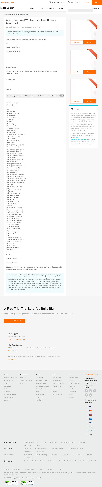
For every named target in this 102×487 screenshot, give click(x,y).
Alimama (61, 473)
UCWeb (89, 473)
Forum (54, 391)
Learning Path (28, 451)
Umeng (94, 473)
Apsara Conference (10, 394)
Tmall (29, 473)
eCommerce (82, 442)
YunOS (72, 473)
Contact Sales (96, 8)
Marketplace (40, 394)
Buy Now (89, 42)
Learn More (77, 42)
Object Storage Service (68, 442)
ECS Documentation (41, 448)
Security (38, 445)
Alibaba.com (50, 473)
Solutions (51, 8)
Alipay (16, 475)
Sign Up (97, 2)
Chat (9, 339)
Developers (65, 455)
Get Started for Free (14, 321)
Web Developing (77, 455)
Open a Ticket (12, 351)
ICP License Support (42, 386)
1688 (56, 473)
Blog (37, 391)
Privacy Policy (29, 469)
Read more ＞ (21, 34)
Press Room (72, 391)
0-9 (95, 461)
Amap (84, 473)
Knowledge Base (41, 380)
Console (79, 2)
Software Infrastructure (75, 448)
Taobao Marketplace (20, 473)
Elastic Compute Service (31, 442)
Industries (54, 455)
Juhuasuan (34, 473)
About (32, 8)
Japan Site (27, 448)
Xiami (6, 475)
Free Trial (23, 377)
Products (41, 8)
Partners (7, 389)
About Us (17, 469)
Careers (6, 469)
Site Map (71, 397)
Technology (39, 377)
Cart (70, 2)
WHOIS (71, 394)
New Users (40, 451)
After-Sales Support (58, 383)
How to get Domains (58, 448)
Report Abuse (56, 386)
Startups (7, 391)
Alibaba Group (8, 473)
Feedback (55, 389)
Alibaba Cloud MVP (74, 383)
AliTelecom (78, 473)
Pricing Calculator (57, 394)
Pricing (60, 8)
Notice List (51, 469)
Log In (87, 2)
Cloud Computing (41, 455)
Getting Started (41, 389)
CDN (44, 442)
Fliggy (67, 473)
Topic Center (28, 455)
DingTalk (11, 475)
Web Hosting (28, 445)
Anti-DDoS (53, 442)
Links (61, 469)
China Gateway (41, 383)
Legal (40, 469)
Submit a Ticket (57, 380)
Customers (7, 386)
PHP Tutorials (28, 458)
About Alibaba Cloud (10, 377)
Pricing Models (8, 380)
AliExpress (42, 473)
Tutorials (89, 455)
